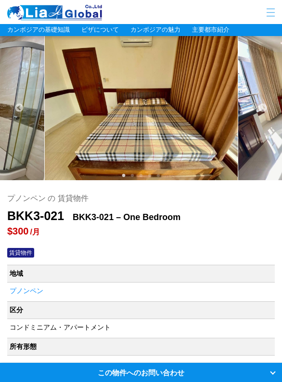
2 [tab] (132, 175)
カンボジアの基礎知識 (38, 29)
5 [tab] (158, 175)
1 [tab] (124, 175)
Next (262, 108)
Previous (19, 108)
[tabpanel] (141, 108)
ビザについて (100, 29)
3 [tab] (141, 175)
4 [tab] (150, 175)
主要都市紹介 (211, 29)
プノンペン (26, 291)
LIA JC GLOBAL (84, 12)
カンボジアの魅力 (155, 29)
